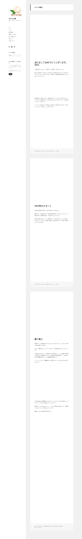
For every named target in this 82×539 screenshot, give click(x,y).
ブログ (10, 30)
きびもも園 (12, 19)
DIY (44, 526)
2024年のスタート (43, 205)
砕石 (62, 526)
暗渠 (60, 526)
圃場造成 (47, 526)
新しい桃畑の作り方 (12, 36)
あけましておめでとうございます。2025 (51, 63)
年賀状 (50, 151)
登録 (10, 74)
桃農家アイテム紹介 (12, 34)
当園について (11, 38)
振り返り (39, 339)
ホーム (10, 27)
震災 (50, 284)
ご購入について (11, 40)
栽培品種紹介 (11, 32)
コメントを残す (56, 151)
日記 (43, 151)
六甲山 (47, 151)
